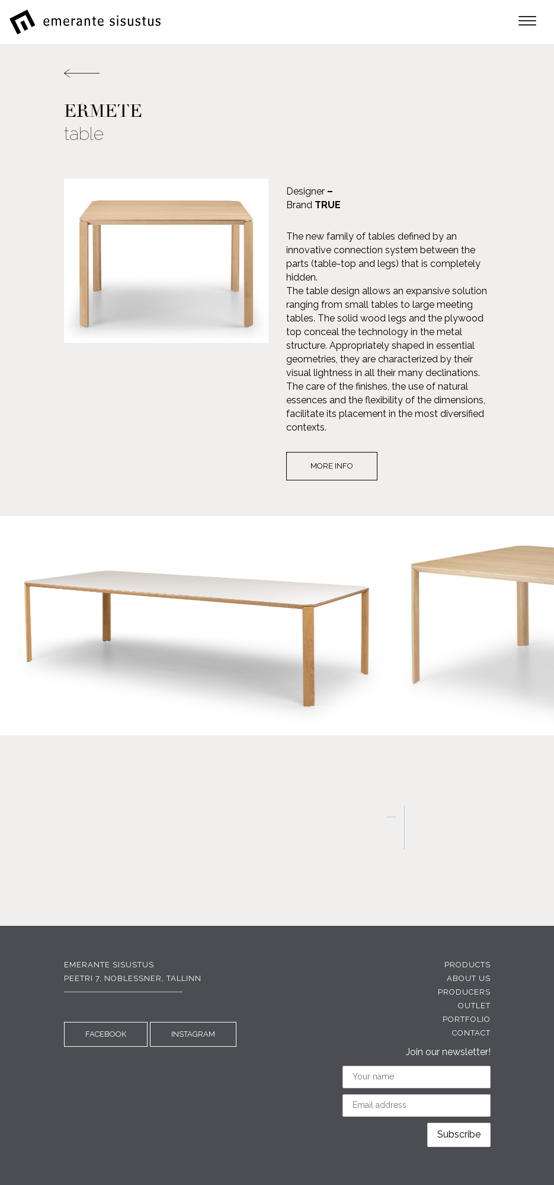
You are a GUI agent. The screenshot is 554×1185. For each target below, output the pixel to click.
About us (469, 978)
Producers (464, 992)
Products (467, 964)
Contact (471, 1032)
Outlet (474, 1005)
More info (331, 465)
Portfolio (467, 1019)
